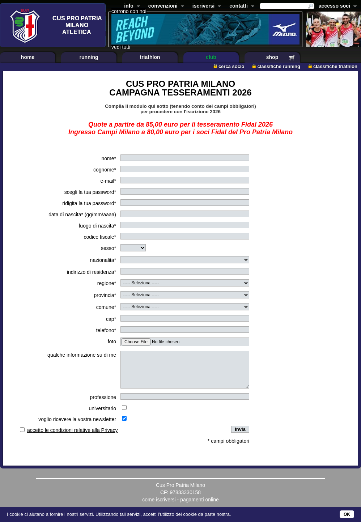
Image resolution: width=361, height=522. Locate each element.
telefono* (106, 330)
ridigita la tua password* (89, 203)
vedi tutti (120, 47)
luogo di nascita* (97, 226)
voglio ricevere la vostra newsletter (77, 419)
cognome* (104, 170)
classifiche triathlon (332, 66)
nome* (109, 158)
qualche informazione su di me (81, 355)
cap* (111, 319)
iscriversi (205, 6)
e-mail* (108, 181)
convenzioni (164, 6)
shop (272, 57)
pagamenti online (199, 499)
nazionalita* (103, 260)
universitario (102, 408)
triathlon (150, 57)
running (88, 57)
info (130, 6)
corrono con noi (128, 11)
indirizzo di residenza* (91, 272)
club (211, 57)
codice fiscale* (100, 237)
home (27, 57)
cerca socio (229, 66)
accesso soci (336, 6)
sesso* (108, 248)
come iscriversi (159, 499)
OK (347, 514)
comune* (106, 307)
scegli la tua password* (90, 192)
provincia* (105, 295)
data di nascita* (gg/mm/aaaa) (82, 214)
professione (103, 397)
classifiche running (276, 66)
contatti (240, 6)
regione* (106, 283)
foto (112, 341)
